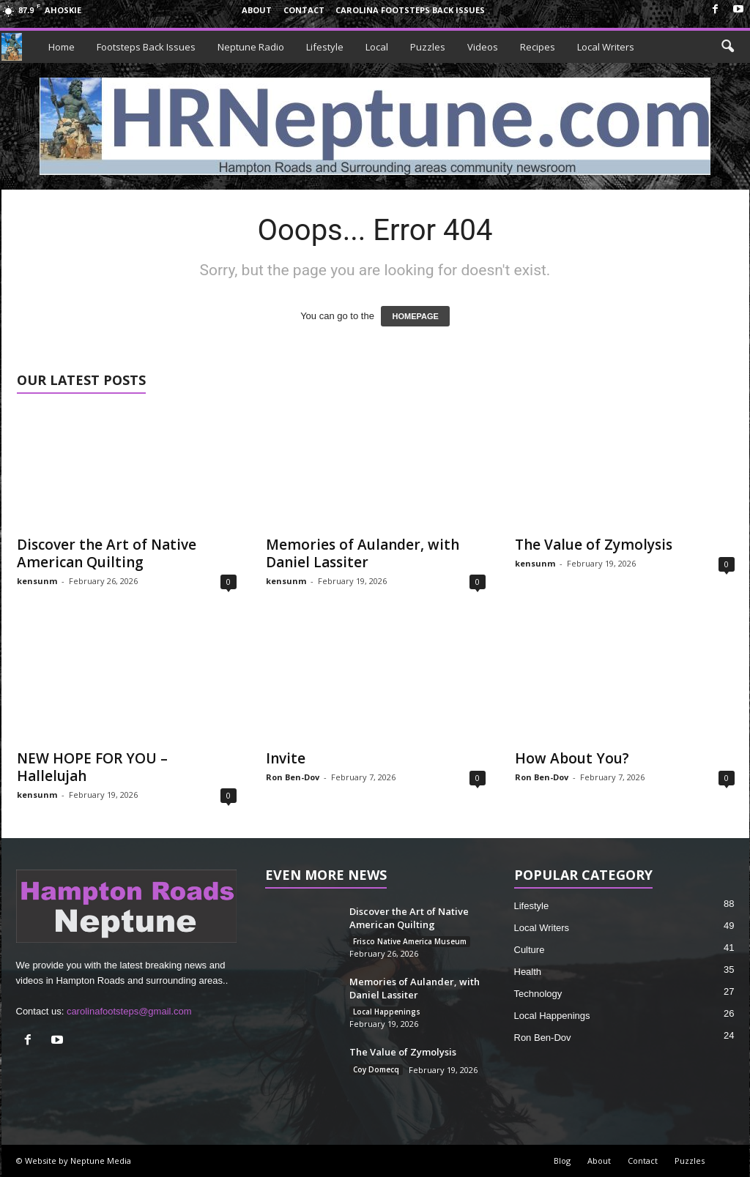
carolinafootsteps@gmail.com (129, 1011)
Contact (303, 9)
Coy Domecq (376, 1069)
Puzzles (427, 46)
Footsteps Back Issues (146, 46)
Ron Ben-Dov (292, 776)
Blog (562, 1160)
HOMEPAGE (415, 316)
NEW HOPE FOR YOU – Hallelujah (92, 767)
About (257, 9)
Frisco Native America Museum (410, 941)
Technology (538, 993)
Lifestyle (325, 46)
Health (528, 971)
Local (376, 46)
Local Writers (605, 46)
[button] (727, 47)
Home (61, 46)
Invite (285, 758)
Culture (529, 949)
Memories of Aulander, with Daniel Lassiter (362, 553)
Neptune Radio (251, 46)
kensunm (37, 580)
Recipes (537, 46)
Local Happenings (386, 1011)
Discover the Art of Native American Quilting (106, 553)
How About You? (572, 758)
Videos (482, 46)
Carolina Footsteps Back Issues (410, 9)
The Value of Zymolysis (593, 544)
